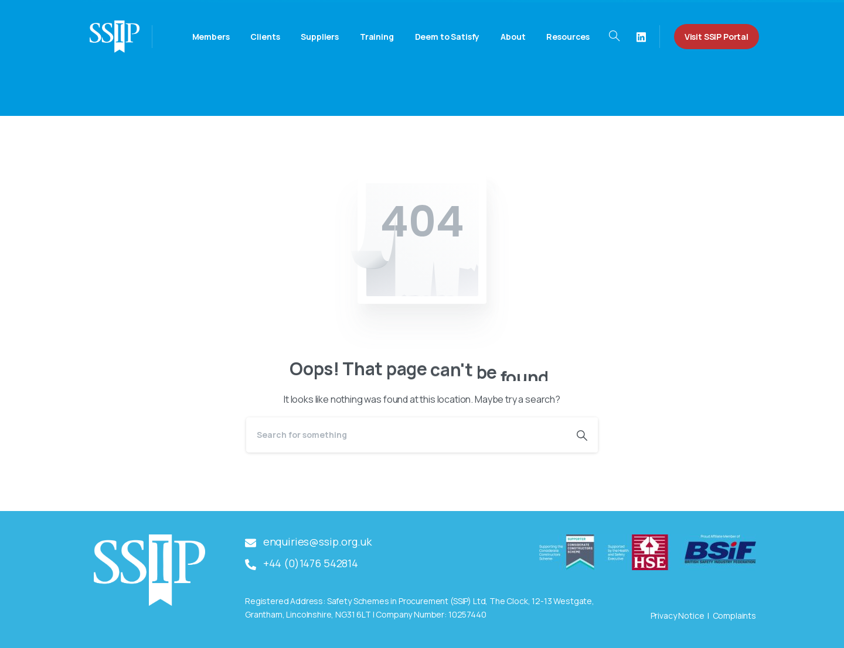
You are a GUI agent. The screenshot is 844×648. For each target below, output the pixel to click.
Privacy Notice (678, 615)
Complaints (734, 615)
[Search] (406, 434)
